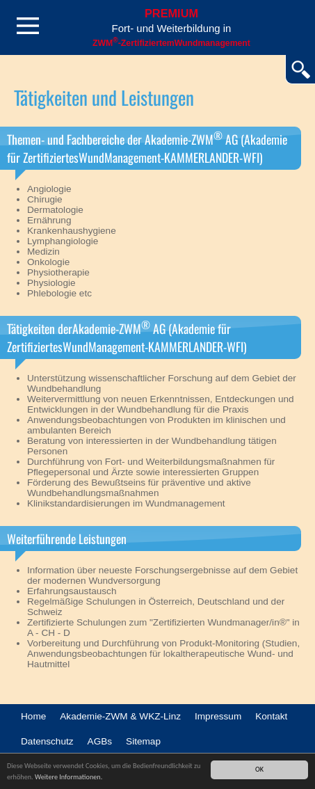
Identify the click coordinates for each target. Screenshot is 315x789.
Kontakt (271, 716)
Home (33, 716)
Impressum (218, 716)
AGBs (100, 741)
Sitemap (143, 741)
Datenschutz (47, 741)
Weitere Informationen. (68, 776)
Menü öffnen (28, 26)
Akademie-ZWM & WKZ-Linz (120, 716)
